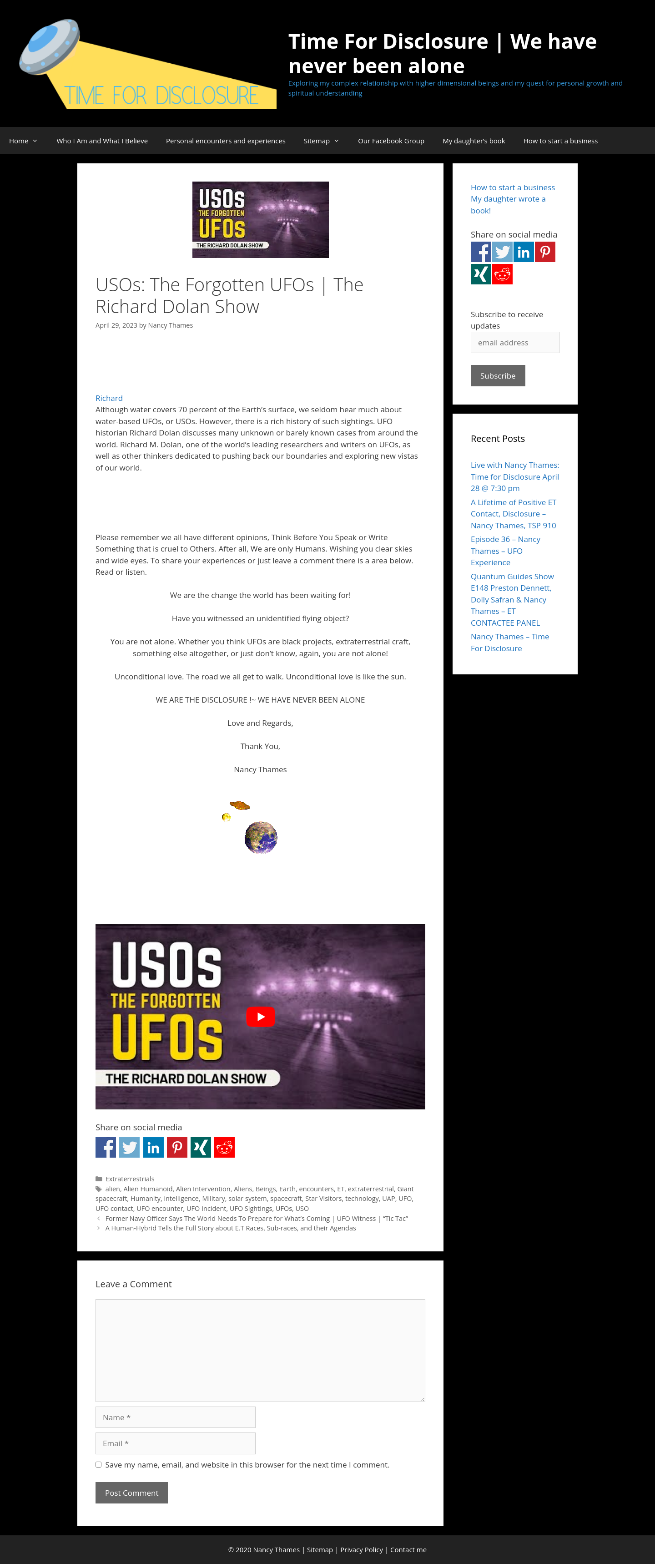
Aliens (243, 1188)
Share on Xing (201, 1147)
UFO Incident (206, 1208)
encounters (316, 1188)
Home (28, 140)
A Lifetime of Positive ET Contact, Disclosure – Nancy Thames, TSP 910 (513, 514)
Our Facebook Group (391, 140)
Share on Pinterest (177, 1147)
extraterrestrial (371, 1188)
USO (302, 1208)
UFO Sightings (251, 1208)
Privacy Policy (361, 1549)
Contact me (408, 1549)
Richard (109, 398)
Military (213, 1198)
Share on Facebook (106, 1147)
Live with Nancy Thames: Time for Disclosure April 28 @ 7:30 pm (515, 476)
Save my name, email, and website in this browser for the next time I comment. (248, 1464)
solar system (247, 1198)
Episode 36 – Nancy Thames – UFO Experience (505, 550)
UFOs (284, 1208)
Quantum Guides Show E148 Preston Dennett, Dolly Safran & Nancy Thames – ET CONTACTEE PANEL (512, 599)
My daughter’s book (474, 140)
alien (113, 1188)
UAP (388, 1198)
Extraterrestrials (130, 1178)
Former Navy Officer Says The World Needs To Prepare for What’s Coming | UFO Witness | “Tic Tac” (257, 1218)
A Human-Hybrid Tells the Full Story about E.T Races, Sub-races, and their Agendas (231, 1228)
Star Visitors (323, 1198)
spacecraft (286, 1198)
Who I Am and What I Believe (102, 140)
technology (362, 1198)
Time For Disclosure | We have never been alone (442, 53)
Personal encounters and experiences (226, 140)
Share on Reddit (224, 1147)
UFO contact (114, 1208)
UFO (405, 1198)
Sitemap (326, 140)
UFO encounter (159, 1208)
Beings (266, 1188)
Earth (287, 1188)
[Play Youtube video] (260, 1016)
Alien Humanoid (147, 1188)
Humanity (146, 1198)
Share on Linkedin (153, 1147)
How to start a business (561, 140)
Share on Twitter (129, 1147)
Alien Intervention (203, 1188)
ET (340, 1188)
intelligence (181, 1198)
